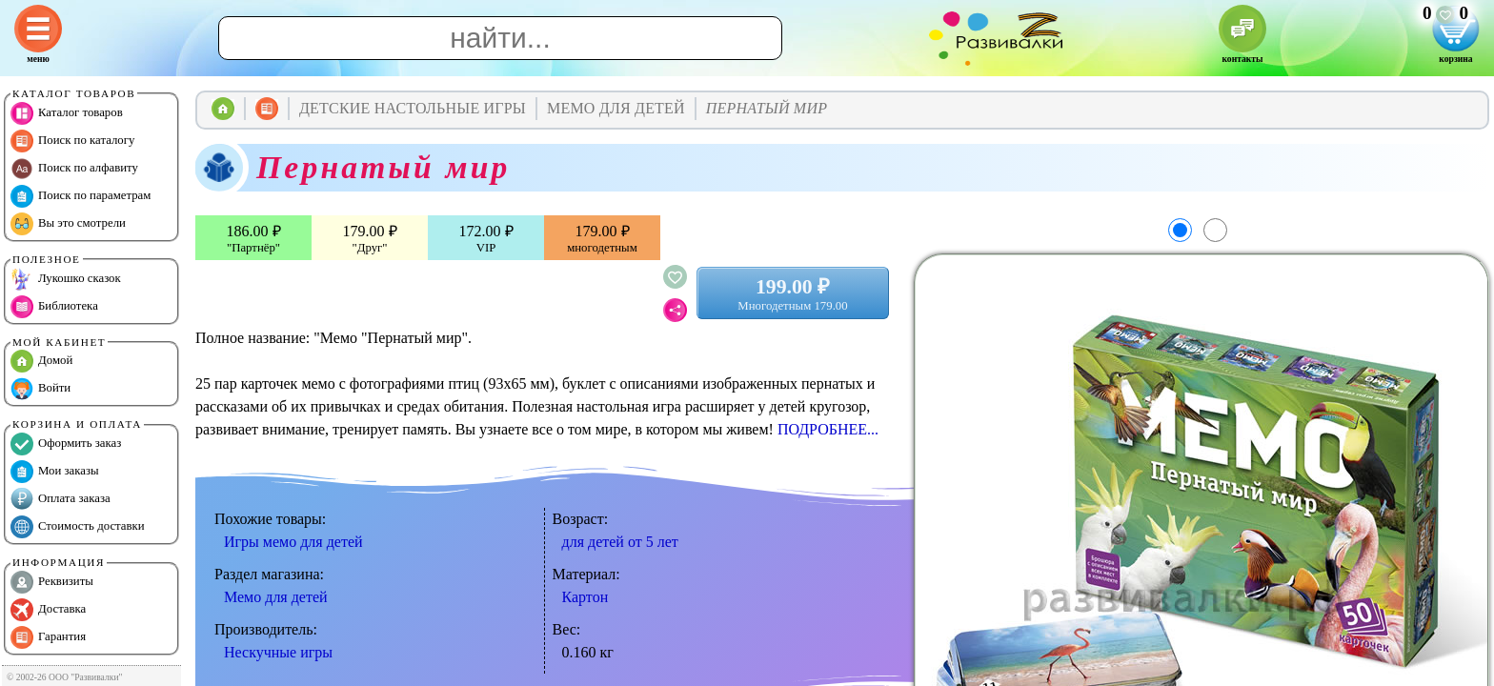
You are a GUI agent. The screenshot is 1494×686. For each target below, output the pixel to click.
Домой (41, 361)
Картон (585, 597)
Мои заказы (54, 471)
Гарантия (48, 637)
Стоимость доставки (77, 526)
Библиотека (54, 306)
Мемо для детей (276, 597)
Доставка (48, 609)
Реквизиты (51, 582)
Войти (40, 388)
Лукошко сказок (65, 279)
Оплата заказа (60, 499)
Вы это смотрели (68, 223)
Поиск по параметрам (80, 196)
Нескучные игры (278, 652)
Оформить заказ (65, 444)
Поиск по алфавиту (74, 168)
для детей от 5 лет (620, 542)
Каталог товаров (66, 113)
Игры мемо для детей (293, 542)
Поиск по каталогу (72, 141)
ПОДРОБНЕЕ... (827, 429)
